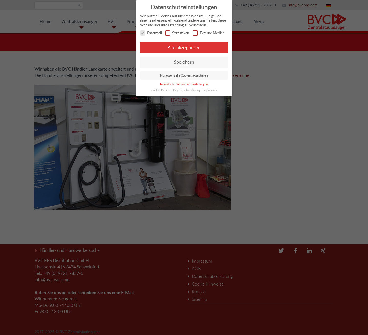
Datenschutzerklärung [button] (187, 90)
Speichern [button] (184, 62)
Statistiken (177, 32)
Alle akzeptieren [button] (184, 47)
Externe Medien (209, 32)
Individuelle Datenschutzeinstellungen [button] (184, 84)
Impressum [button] (210, 90)
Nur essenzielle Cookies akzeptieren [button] (184, 75)
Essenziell (151, 32)
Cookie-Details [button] (160, 90)
